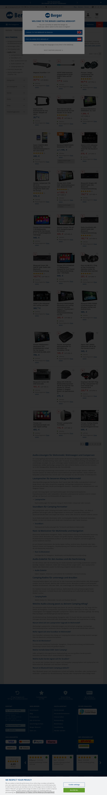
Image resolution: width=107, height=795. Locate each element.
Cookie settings (74, 785)
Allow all (74, 790)
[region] (53, 786)
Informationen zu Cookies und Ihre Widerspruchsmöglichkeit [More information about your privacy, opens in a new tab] (35, 792)
